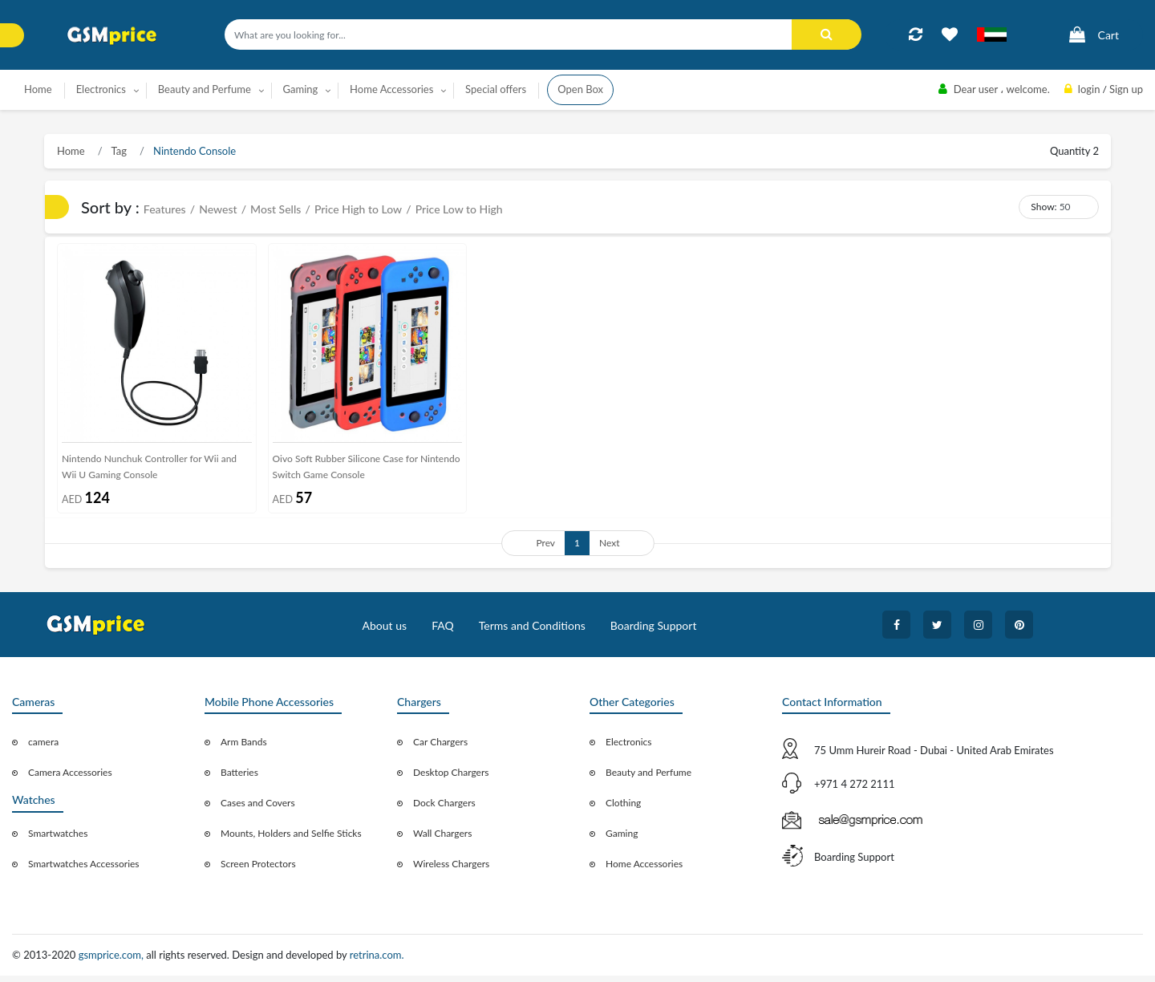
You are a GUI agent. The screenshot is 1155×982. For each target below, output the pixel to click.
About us (385, 632)
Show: (1043, 207)
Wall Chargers (442, 840)
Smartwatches (57, 840)
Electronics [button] (101, 89)
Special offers (495, 89)
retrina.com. (377, 961)
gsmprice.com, (113, 961)
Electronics (629, 748)
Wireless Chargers (451, 870)
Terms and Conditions (532, 632)
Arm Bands (244, 748)
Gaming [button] (300, 89)
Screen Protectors (258, 870)
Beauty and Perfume (648, 779)
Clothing (623, 809)
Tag (118, 150)
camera (43, 748)
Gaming (622, 840)
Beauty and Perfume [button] (204, 89)
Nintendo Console (193, 150)
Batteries (239, 779)
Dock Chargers (444, 809)
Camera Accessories (70, 779)
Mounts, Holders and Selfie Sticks (291, 840)
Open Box (580, 89)
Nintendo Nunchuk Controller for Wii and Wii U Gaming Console (149, 472)
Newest (218, 209)
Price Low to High (459, 209)
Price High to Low (358, 209)
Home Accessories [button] (391, 89)
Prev (545, 549)
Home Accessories (644, 870)
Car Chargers (440, 748)
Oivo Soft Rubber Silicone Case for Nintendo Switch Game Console (366, 472)
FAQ (443, 632)
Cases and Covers (258, 809)
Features (165, 209)
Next (609, 549)
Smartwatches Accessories (84, 870)
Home (38, 89)
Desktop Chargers (450, 779)
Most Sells (275, 209)
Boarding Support (653, 632)
